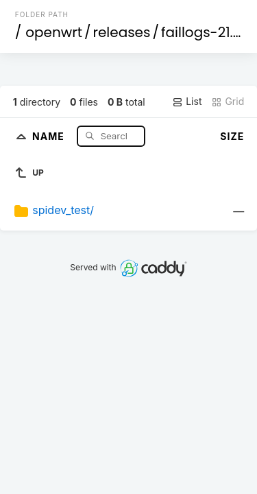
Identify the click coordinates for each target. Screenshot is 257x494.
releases (121, 32)
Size (232, 136)
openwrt (53, 32)
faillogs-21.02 (205, 32)
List (186, 101)
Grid (227, 101)
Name (49, 135)
